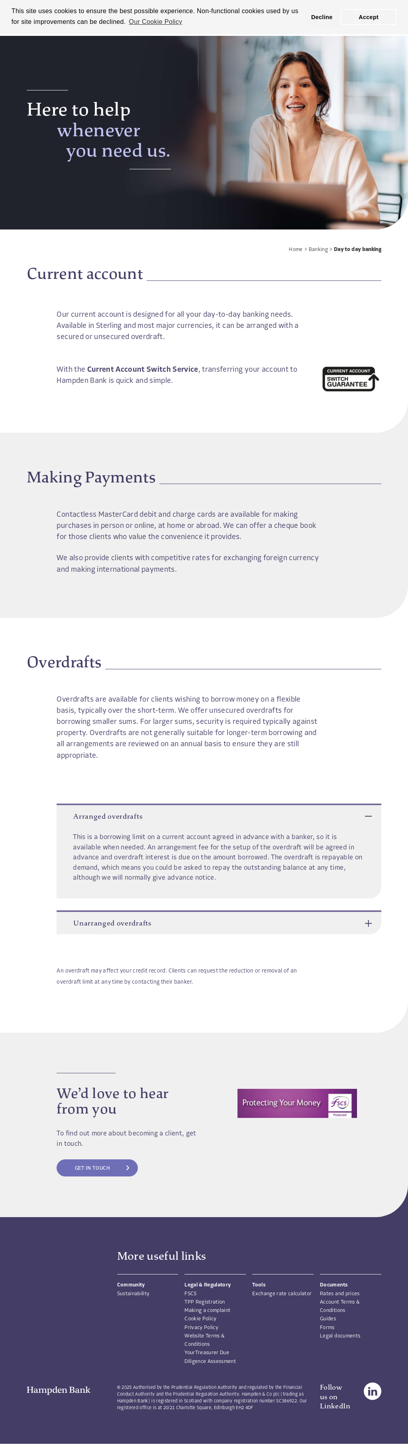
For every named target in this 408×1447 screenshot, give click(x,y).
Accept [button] (369, 17)
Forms (327, 1327)
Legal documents (340, 1336)
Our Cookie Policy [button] (155, 21)
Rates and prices (339, 1293)
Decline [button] (322, 17)
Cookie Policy (200, 1319)
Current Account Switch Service (142, 370)
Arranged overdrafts (219, 816)
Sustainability (133, 1293)
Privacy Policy (201, 1327)
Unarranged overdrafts (219, 923)
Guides (328, 1319)
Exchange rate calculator (282, 1293)
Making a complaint (207, 1310)
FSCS (190, 1293)
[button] (368, 816)
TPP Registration (204, 1302)
